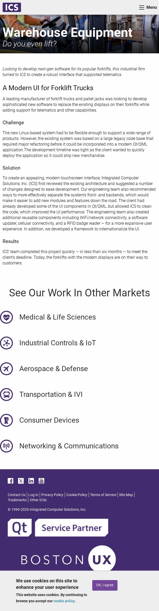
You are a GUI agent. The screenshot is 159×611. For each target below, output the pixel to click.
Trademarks (17, 500)
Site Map (126, 495)
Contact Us (17, 495)
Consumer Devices (49, 420)
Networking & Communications (69, 446)
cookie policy (63, 601)
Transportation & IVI (51, 394)
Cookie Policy (76, 495)
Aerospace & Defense (53, 368)
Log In (33, 495)
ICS (12, 7)
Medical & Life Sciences (57, 317)
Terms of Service (103, 495)
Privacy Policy (52, 495)
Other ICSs (38, 500)
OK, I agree (104, 585)
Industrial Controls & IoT (57, 343)
